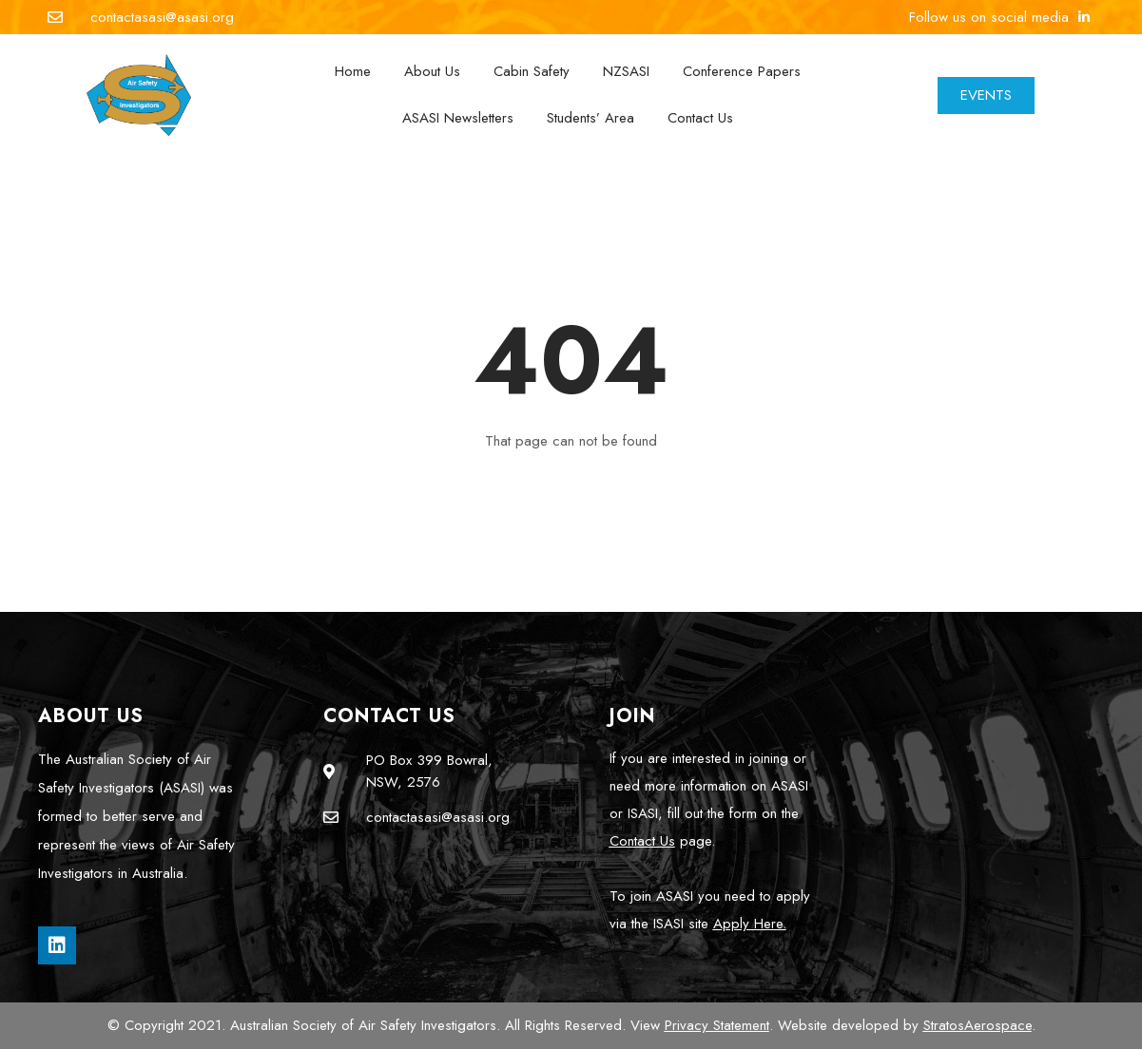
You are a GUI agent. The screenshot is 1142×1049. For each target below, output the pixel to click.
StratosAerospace (977, 1025)
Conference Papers (742, 71)
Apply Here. (749, 923)
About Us (432, 71)
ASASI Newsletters (457, 117)
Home (353, 71)
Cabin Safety (532, 71)
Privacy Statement (717, 1025)
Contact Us (700, 117)
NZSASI (626, 71)
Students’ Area (590, 117)
